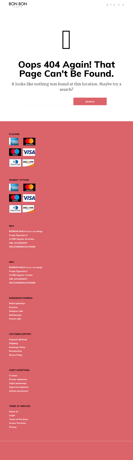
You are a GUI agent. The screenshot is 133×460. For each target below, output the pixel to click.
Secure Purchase (17, 423)
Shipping (13, 343)
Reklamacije (15, 315)
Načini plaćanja (17, 303)
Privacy (12, 427)
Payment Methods (18, 339)
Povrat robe (15, 319)
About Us (13, 411)
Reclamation (15, 351)
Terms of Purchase (18, 419)
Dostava (13, 307)
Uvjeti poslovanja (17, 383)
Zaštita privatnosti (18, 391)
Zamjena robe (16, 311)
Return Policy (15, 355)
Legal (12, 415)
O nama (13, 375)
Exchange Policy (17, 347)
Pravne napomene (18, 379)
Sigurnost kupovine (18, 387)
